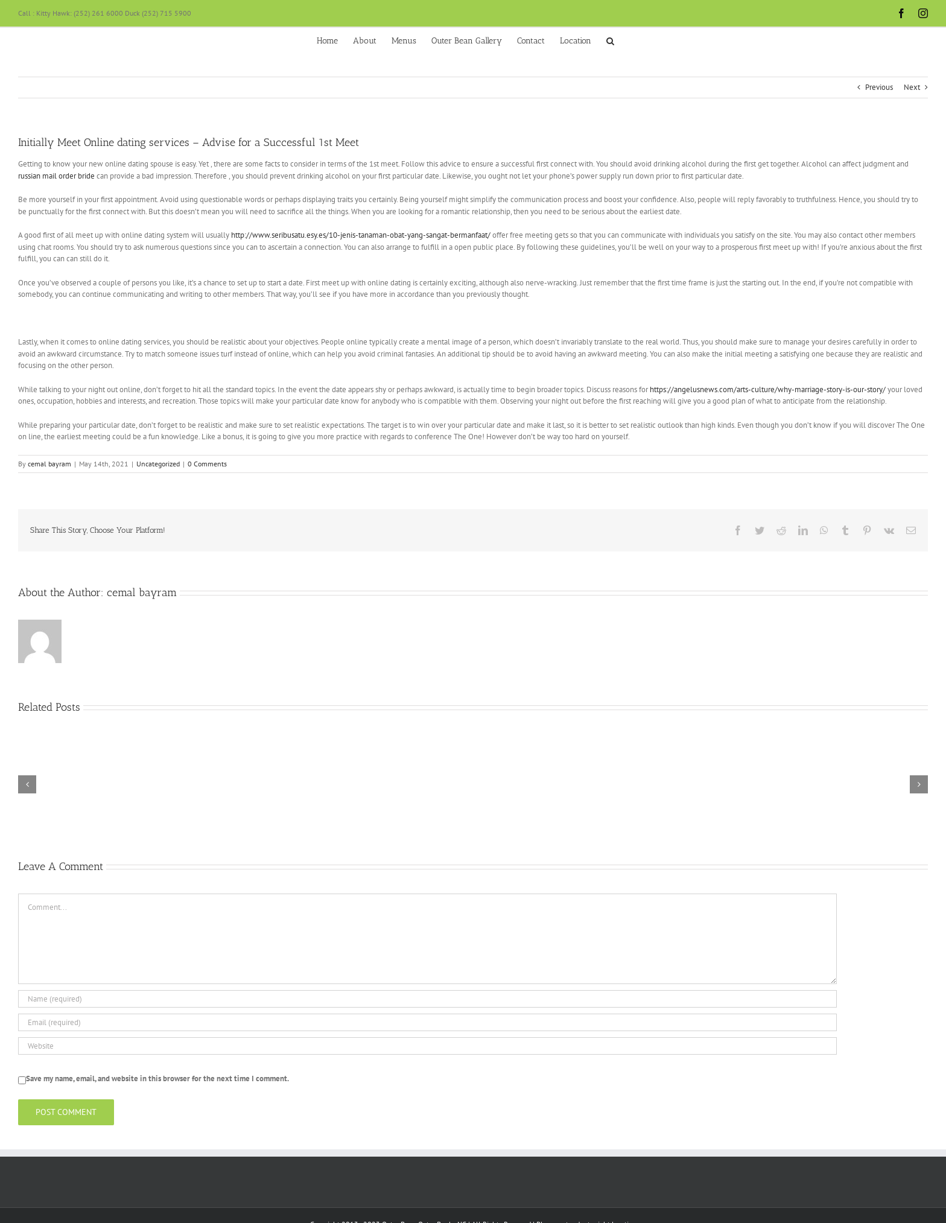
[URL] (427, 1046)
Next (912, 87)
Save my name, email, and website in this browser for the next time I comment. (157, 1078)
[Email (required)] (427, 1022)
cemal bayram (49, 463)
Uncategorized (158, 463)
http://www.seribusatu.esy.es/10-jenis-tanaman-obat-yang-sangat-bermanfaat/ (360, 235)
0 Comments (207, 463)
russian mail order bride (56, 176)
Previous (879, 87)
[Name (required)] (427, 999)
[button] (610, 40)
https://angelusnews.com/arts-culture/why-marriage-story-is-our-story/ (768, 389)
